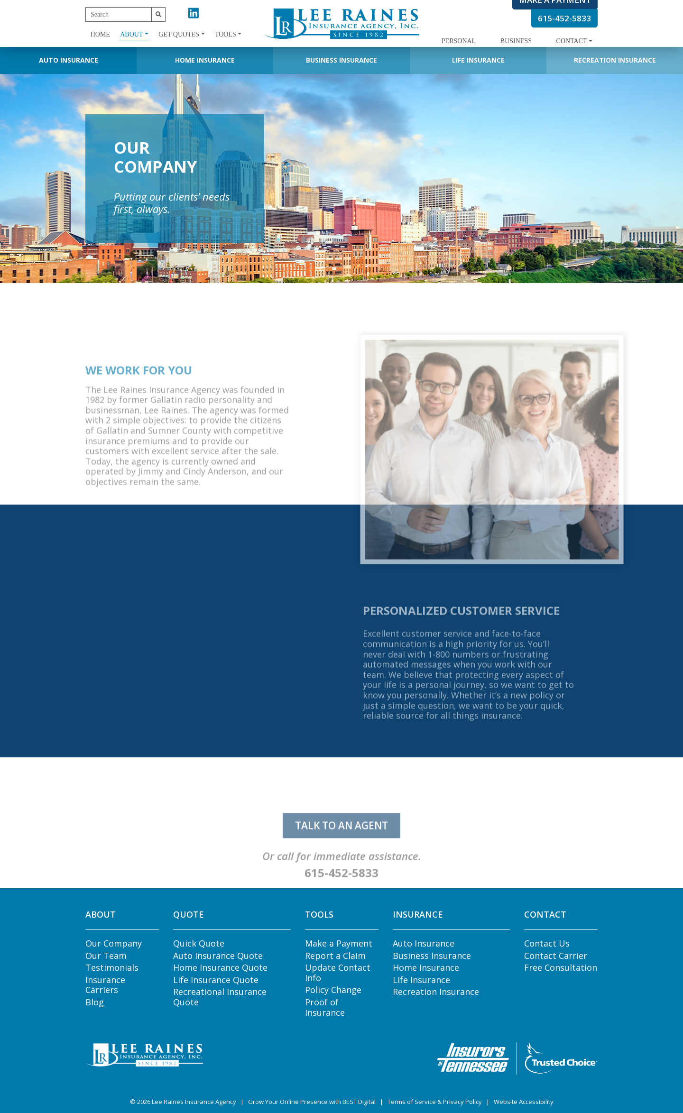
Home (100, 34)
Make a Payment (338, 943)
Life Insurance (478, 59)
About (131, 34)
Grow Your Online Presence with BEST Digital (312, 1101)
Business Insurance (341, 59)
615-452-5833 (564, 18)
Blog (94, 1002)
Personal (459, 41)
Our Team (106, 955)
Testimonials (111, 967)
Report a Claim (335, 955)
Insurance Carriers (105, 985)
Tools (225, 34)
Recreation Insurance (615, 59)
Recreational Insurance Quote (220, 997)
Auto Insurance (68, 59)
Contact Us (547, 943)
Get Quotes (178, 34)
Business (516, 41)
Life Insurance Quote (215, 979)
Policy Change (333, 989)
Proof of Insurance (325, 1007)
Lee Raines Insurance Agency (194, 1101)
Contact (571, 41)
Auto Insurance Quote (218, 955)
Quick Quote (198, 943)
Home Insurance (205, 59)
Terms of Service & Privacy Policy (435, 1101)
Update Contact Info (337, 973)
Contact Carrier (555, 955)
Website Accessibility (524, 1101)
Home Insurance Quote (220, 967)
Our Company (113, 943)
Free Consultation (560, 967)
